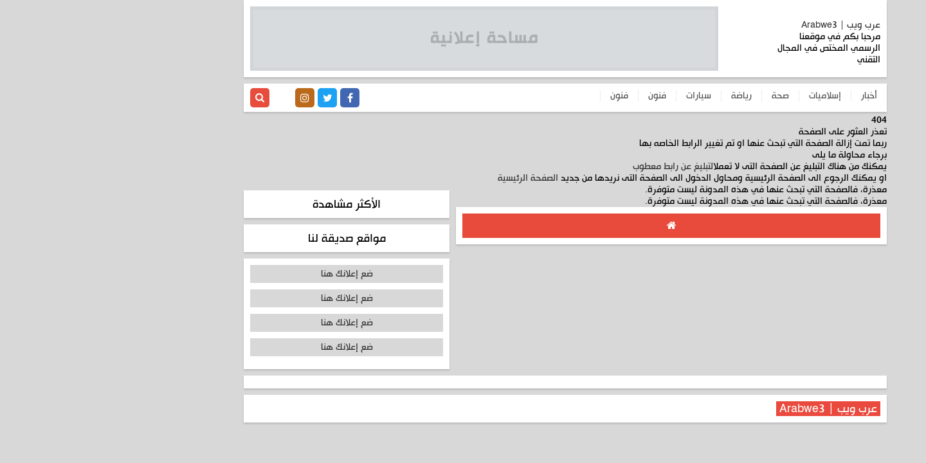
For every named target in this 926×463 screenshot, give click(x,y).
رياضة (639, 96)
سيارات (596, 96)
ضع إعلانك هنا (245, 274)
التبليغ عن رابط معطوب (571, 166)
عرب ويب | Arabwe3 (738, 25)
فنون (555, 96)
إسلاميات (723, 96)
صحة (678, 96)
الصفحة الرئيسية (425, 178)
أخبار (767, 96)
